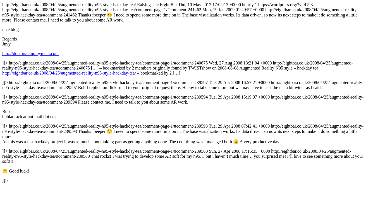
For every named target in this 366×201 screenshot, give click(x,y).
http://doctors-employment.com (30, 53)
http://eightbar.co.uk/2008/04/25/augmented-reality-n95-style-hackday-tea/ (69, 73)
